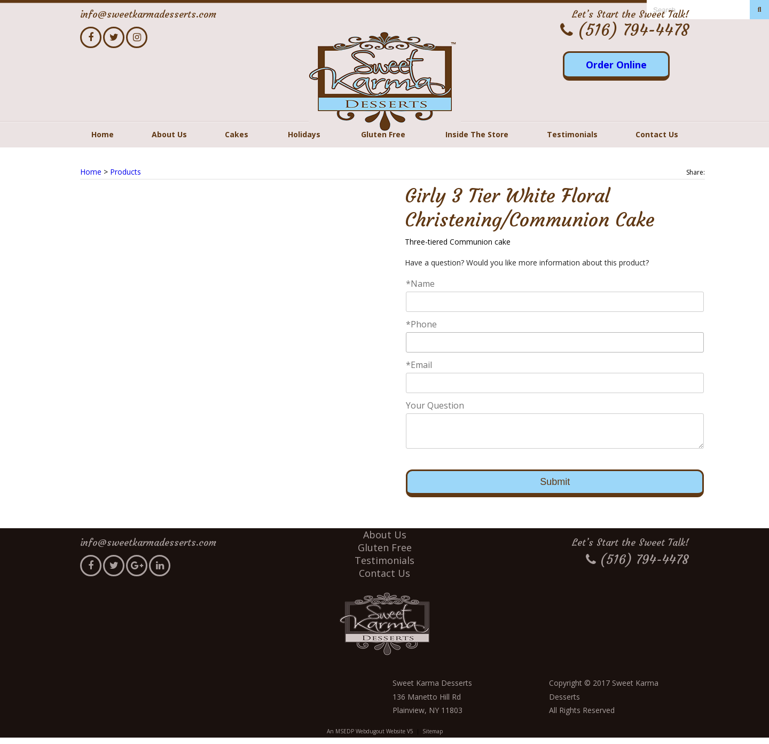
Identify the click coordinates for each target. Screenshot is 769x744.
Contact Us (656, 134)
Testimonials (572, 134)
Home (102, 134)
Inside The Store (476, 134)
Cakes (236, 134)
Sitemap (432, 737)
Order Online (616, 64)
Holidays (304, 134)
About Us (169, 134)
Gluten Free (383, 134)
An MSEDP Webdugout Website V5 (370, 737)
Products (125, 172)
